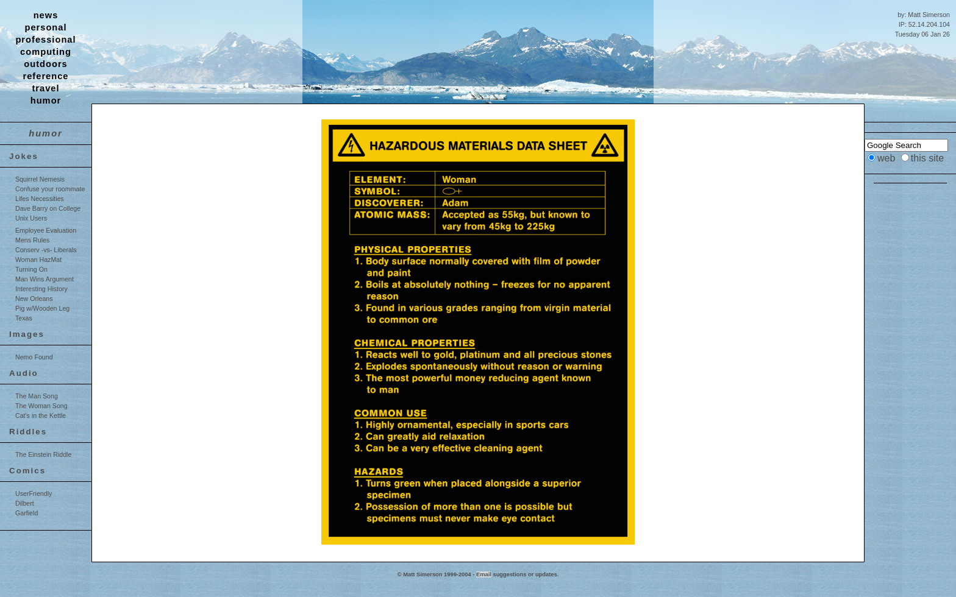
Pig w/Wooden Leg (42, 308)
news (46, 15)
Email (483, 574)
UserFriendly (33, 493)
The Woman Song (41, 405)
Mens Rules (32, 240)
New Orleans (34, 298)
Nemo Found (34, 357)
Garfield (26, 513)
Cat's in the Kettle (40, 415)
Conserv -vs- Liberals (46, 249)
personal (45, 27)
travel (45, 88)
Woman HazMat (38, 259)
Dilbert (24, 503)
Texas (23, 318)
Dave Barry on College (47, 208)
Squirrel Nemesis (40, 179)
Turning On (31, 269)
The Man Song (36, 396)
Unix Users (31, 218)
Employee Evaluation (45, 230)
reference (46, 76)
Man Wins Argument (44, 279)
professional (45, 39)
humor (46, 100)
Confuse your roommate (50, 189)
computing (45, 52)
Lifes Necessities (39, 198)
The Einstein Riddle (43, 454)
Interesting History (41, 288)
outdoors (46, 64)
